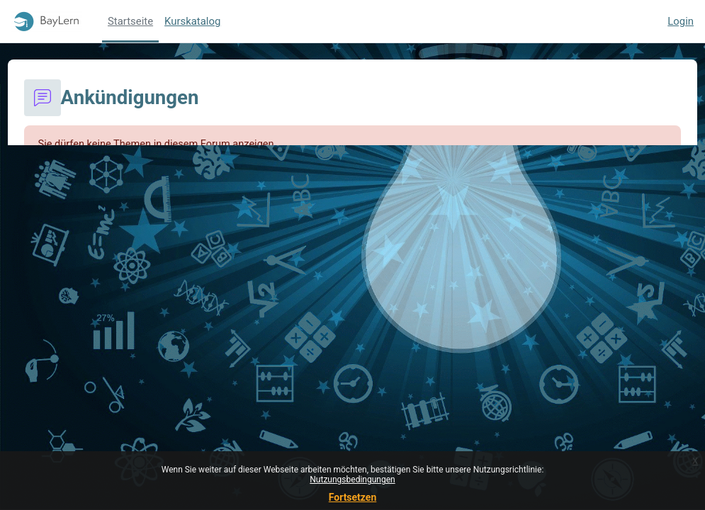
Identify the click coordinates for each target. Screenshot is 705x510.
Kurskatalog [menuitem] (192, 21)
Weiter (352, 226)
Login (680, 21)
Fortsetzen (353, 497)
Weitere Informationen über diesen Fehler (162, 171)
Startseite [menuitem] (130, 21)
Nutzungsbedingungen (352, 479)
